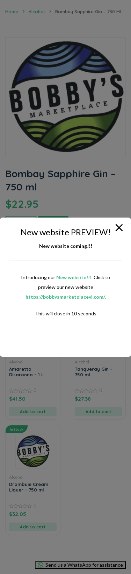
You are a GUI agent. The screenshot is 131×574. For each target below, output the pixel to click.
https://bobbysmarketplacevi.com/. (66, 297)
